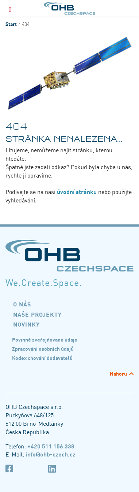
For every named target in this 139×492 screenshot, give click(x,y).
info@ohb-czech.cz (51, 454)
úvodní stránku (77, 191)
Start (11, 23)
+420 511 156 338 (50, 445)
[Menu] (10, 8)
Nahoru (118, 373)
